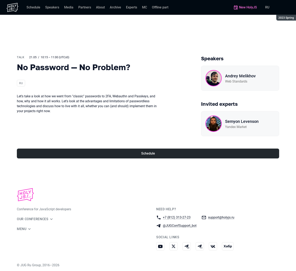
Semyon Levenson (242, 121)
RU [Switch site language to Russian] (267, 7)
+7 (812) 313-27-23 (177, 217)
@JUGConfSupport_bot (180, 225)
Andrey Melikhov (240, 75)
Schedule (148, 153)
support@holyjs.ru (221, 217)
